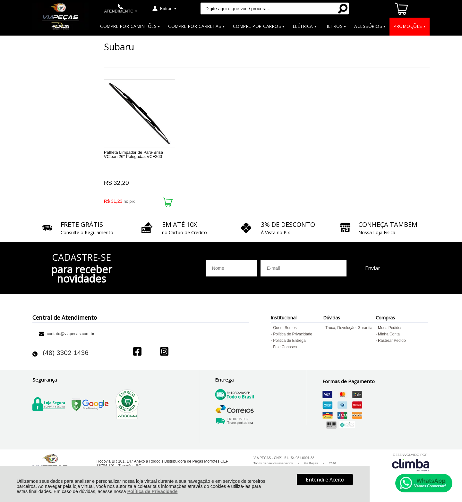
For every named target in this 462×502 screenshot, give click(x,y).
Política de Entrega (289, 342)
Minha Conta (389, 335)
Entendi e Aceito (325, 479)
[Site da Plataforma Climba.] (411, 463)
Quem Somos (284, 329)
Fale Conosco (285, 348)
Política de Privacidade (152, 491)
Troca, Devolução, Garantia (348, 329)
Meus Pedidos (390, 329)
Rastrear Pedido (392, 342)
